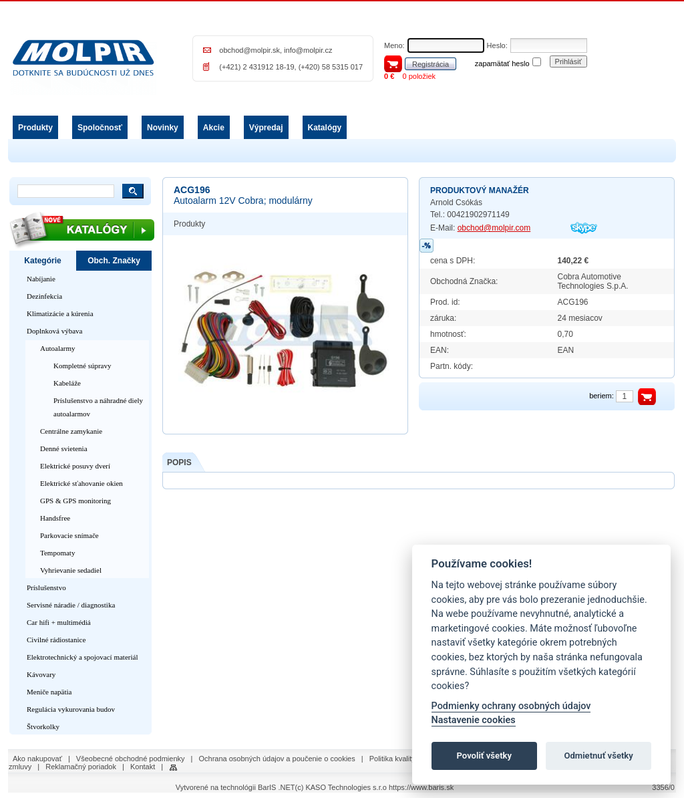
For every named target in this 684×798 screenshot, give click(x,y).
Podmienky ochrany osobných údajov (511, 706)
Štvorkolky (43, 726)
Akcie (213, 127)
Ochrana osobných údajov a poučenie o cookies (277, 759)
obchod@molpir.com (494, 228)
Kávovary (41, 674)
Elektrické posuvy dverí (75, 466)
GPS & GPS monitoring (75, 501)
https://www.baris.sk (421, 787)
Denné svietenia (64, 448)
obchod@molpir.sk (249, 50)
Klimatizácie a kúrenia (60, 313)
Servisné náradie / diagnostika (71, 605)
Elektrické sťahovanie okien (81, 483)
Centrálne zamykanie (71, 431)
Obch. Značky (114, 260)
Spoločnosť (99, 127)
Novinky (162, 127)
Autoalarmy (57, 348)
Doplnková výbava (54, 331)
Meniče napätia (49, 692)
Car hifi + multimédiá (59, 622)
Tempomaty (57, 553)
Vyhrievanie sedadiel (71, 570)
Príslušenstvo (46, 587)
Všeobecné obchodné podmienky (130, 759)
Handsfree (55, 518)
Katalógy (325, 127)
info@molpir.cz (308, 50)
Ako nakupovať (37, 759)
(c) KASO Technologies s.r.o (341, 787)
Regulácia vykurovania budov (71, 709)
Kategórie (42, 260)
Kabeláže (67, 383)
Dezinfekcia (44, 296)
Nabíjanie (41, 279)
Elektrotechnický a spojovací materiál (82, 657)
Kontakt (142, 767)
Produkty (35, 127)
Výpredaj (266, 127)
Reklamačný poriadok (80, 767)
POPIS (179, 462)
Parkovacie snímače (69, 535)
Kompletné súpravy (82, 366)
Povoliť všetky (484, 756)
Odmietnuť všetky (598, 756)
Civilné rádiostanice (56, 640)
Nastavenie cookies (474, 720)
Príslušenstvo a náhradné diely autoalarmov (98, 407)
